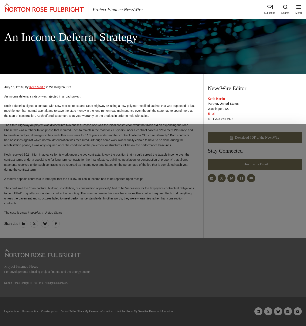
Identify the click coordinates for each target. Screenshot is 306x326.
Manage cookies (153, 313)
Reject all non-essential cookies (213, 313)
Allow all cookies (94, 313)
